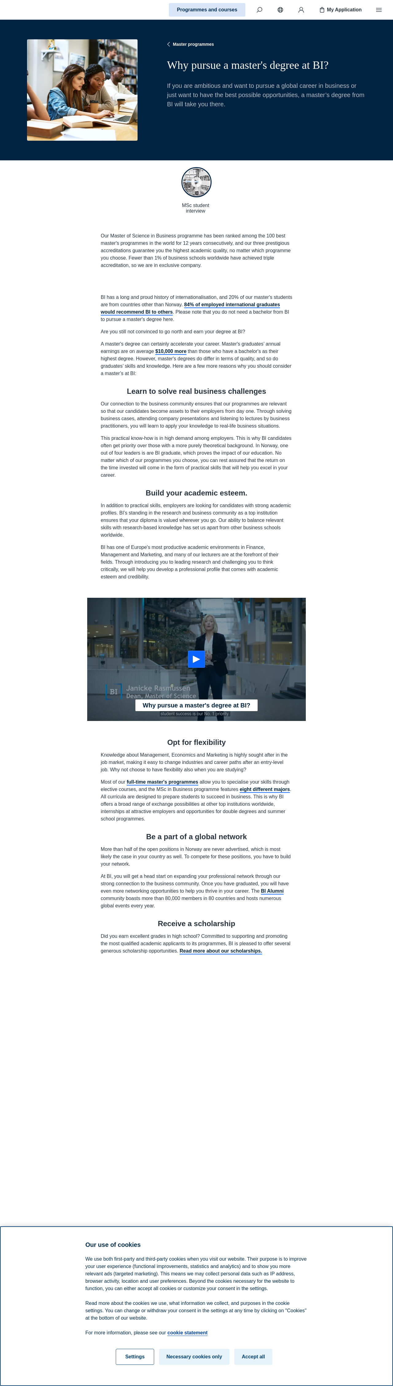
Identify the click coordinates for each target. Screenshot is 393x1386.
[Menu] (379, 10)
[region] (196, 1306)
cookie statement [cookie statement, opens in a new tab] (187, 1332)
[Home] (26, 10)
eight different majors (265, 789)
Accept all (253, 1356)
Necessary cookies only (194, 1356)
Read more (102, 1090)
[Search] (259, 10)
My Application (340, 10)
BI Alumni (272, 891)
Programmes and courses (207, 9)
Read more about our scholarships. (221, 950)
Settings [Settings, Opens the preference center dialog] (135, 1356)
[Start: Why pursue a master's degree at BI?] (196, 659)
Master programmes (189, 44)
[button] (196, 182)
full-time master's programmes (162, 782)
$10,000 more (170, 351)
